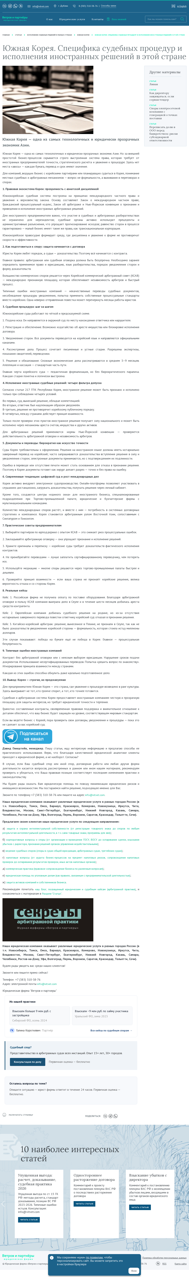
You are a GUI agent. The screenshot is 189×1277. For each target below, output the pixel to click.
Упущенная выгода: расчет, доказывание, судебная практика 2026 (37, 1189)
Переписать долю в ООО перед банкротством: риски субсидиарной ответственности (163, 137)
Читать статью (30, 1227)
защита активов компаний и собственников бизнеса (39, 890)
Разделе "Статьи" (69, 901)
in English (182, 6)
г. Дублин (63, 5)
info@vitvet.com (40, 6)
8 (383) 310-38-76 (88, 5)
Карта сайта (181, 1270)
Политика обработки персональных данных (164, 1264)
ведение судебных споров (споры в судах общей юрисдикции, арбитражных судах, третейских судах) (71, 854)
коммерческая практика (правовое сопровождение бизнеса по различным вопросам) (61, 872)
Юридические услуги (72, 19)
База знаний (116, 19)
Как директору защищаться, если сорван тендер (161, 100)
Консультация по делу (29, 1070)
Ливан (153, 88)
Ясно (134, 1271)
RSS (164, 1271)
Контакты (97, 19)
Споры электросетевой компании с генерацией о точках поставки (164, 116)
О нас (49, 19)
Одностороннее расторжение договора (94, 1184)
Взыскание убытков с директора (148, 1184)
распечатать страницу (19, 1124)
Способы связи (108, 5)
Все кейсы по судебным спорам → (109, 1038)
